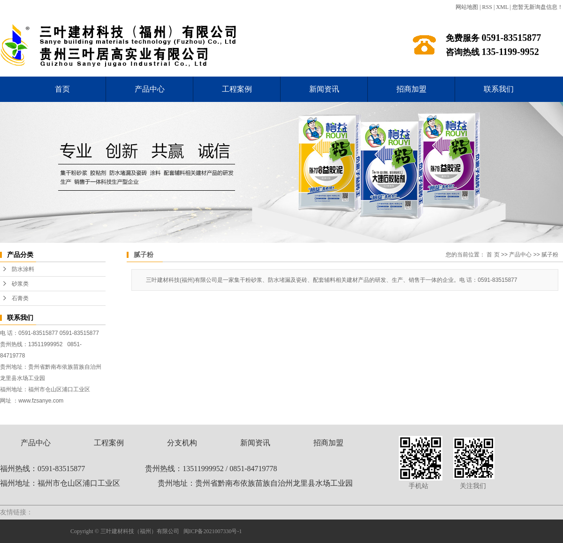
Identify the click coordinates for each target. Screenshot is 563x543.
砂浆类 (20, 283)
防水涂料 (23, 269)
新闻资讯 (324, 89)
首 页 (493, 254)
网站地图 (467, 7)
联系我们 (499, 89)
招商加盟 (411, 89)
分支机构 (182, 443)
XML (502, 7)
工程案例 (237, 89)
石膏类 (20, 298)
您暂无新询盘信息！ (537, 7)
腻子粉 (549, 254)
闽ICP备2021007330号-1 (212, 531)
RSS (487, 7)
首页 (62, 89)
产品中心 (150, 89)
